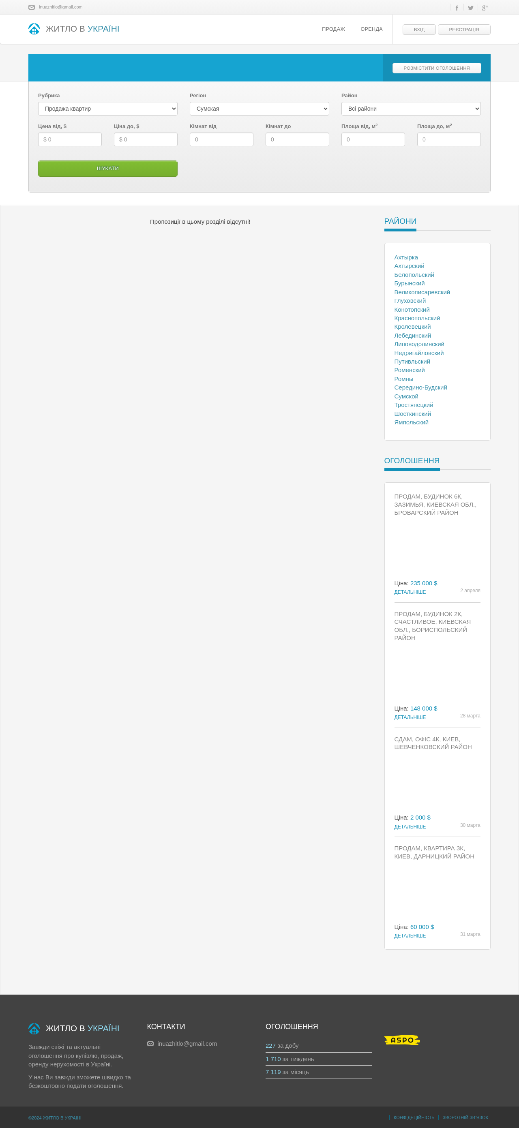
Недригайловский (419, 352)
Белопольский (414, 274)
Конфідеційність (414, 1117)
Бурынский (410, 283)
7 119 (273, 1071)
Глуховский (410, 300)
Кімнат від (203, 126)
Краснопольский (417, 318)
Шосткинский (413, 413)
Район (349, 95)
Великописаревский (422, 292)
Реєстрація (464, 29)
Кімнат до (278, 126)
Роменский (410, 369)
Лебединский (413, 335)
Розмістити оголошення (437, 68)
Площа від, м (359, 126)
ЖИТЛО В (74, 29)
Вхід (419, 29)
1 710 (273, 1058)
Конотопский (412, 309)
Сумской (406, 396)
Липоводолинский (420, 343)
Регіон (198, 95)
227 (271, 1045)
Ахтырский (410, 265)
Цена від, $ (52, 126)
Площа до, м (434, 126)
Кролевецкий (413, 326)
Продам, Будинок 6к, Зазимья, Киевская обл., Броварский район (436, 504)
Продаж (333, 29)
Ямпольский (412, 422)
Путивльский (413, 361)
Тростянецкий (414, 404)
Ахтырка (406, 257)
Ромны (404, 378)
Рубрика (49, 95)
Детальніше (410, 592)
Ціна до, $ (126, 126)
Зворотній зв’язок (465, 1117)
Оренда (371, 29)
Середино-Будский (421, 387)
